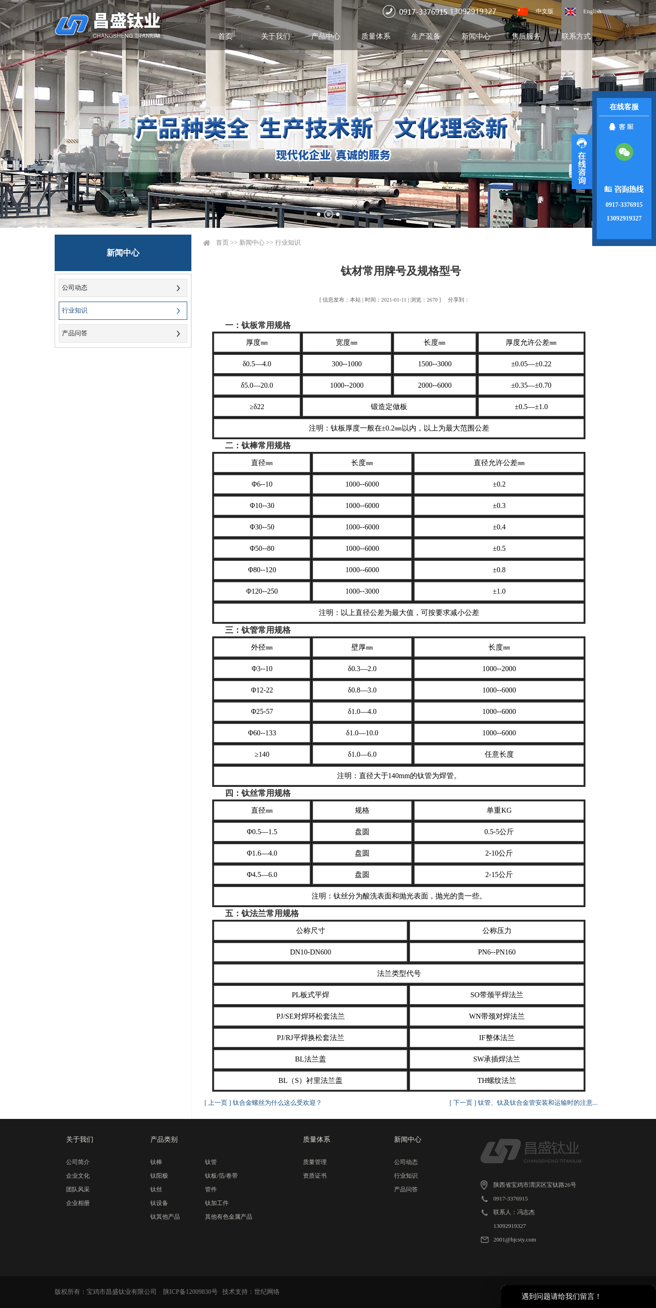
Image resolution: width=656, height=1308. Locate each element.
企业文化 (78, 1175)
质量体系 (375, 36)
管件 (211, 1189)
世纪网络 (267, 1291)
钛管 (211, 1162)
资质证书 (315, 1175)
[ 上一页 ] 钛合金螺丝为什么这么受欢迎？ (263, 1102)
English (592, 11)
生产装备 (426, 36)
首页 (225, 36)
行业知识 (74, 310)
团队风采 (78, 1189)
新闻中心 (476, 36)
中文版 (545, 11)
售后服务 (526, 36)
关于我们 (275, 36)
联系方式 (576, 36)
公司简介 (78, 1162)
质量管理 (315, 1162)
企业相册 (78, 1203)
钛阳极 (159, 1175)
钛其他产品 (165, 1216)
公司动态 (74, 287)
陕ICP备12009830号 (190, 1291)
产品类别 (164, 1139)
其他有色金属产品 (228, 1216)
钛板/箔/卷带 (221, 1175)
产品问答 (74, 333)
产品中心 (325, 36)
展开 (582, 161)
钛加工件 (217, 1203)
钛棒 (156, 1162)
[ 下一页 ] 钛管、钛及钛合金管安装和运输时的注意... (523, 1102)
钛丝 (156, 1189)
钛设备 (159, 1203)
